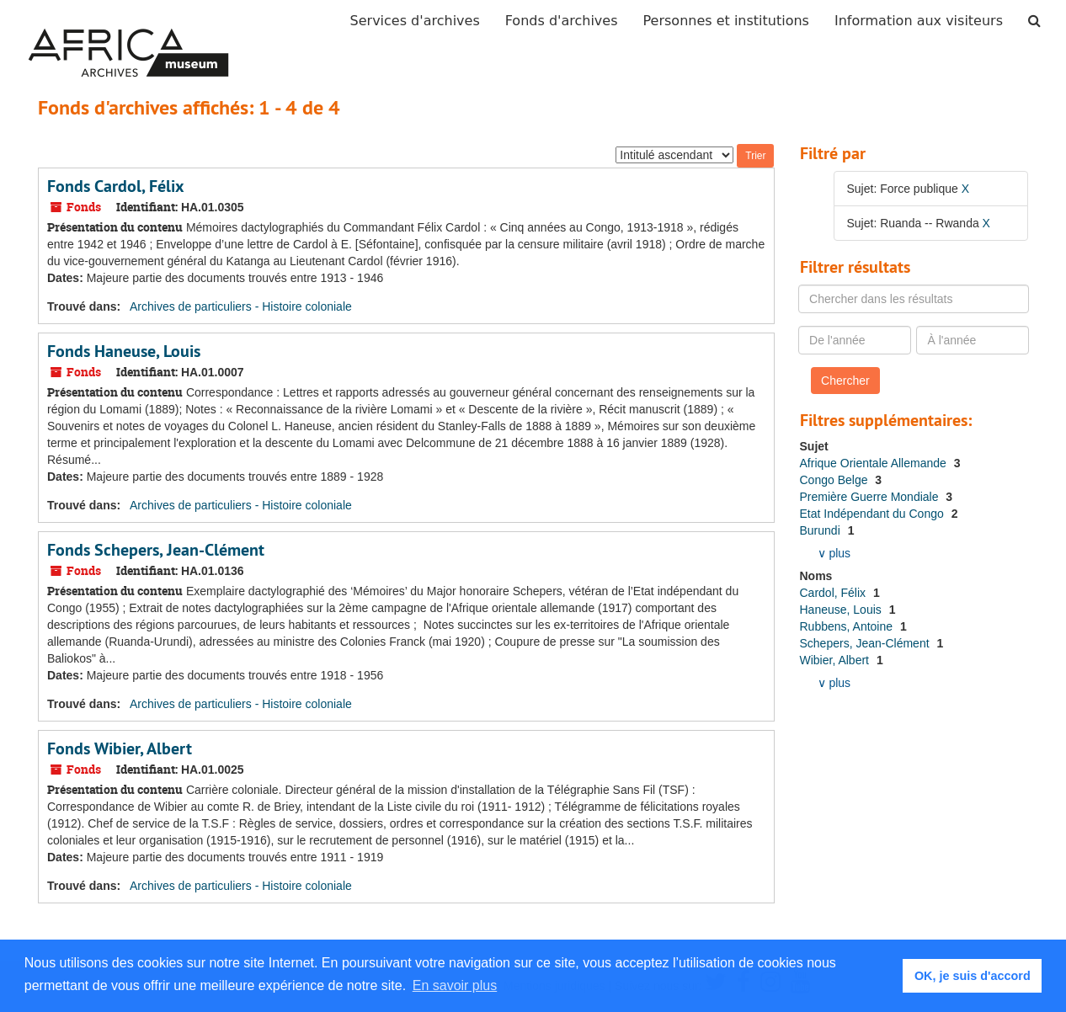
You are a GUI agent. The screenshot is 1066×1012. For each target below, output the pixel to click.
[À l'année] (972, 340)
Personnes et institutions (726, 21)
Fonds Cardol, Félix (115, 186)
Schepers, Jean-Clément (866, 643)
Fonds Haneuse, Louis (123, 351)
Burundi (822, 530)
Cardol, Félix (834, 592)
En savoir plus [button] (455, 985)
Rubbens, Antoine (848, 626)
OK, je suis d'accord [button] (972, 976)
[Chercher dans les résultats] (913, 299)
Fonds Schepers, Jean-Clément (155, 550)
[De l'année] (854, 340)
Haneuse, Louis (842, 609)
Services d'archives (415, 21)
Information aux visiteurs (918, 21)
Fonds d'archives (561, 21)
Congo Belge (835, 480)
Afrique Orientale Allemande (875, 463)
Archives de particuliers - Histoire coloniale (241, 306)
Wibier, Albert (836, 660)
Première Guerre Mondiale (871, 496)
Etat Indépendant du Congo (873, 513)
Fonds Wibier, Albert (119, 748)
